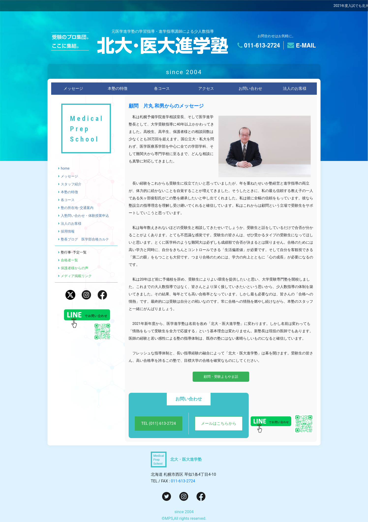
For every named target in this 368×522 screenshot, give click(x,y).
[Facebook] (201, 496)
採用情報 (68, 231)
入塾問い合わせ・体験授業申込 (85, 216)
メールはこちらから (218, 423)
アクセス (206, 88)
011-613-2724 (183, 481)
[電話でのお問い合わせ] (260, 45)
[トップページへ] (162, 45)
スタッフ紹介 (71, 184)
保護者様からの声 (74, 268)
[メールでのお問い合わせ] (300, 45)
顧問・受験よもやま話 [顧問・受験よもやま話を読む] (221, 377)
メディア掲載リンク (76, 276)
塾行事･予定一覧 (74, 252)
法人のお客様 (295, 88)
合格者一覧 (69, 260)
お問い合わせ (250, 88)
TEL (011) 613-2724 (158, 423)
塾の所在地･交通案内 (77, 208)
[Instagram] (183, 496)
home (65, 168)
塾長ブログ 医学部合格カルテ (85, 239)
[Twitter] (166, 496)
